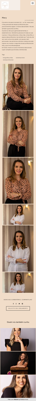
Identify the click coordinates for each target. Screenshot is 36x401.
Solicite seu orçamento (18, 308)
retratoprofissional (8, 60)
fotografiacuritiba (8, 57)
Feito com (18, 399)
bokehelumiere (20, 57)
